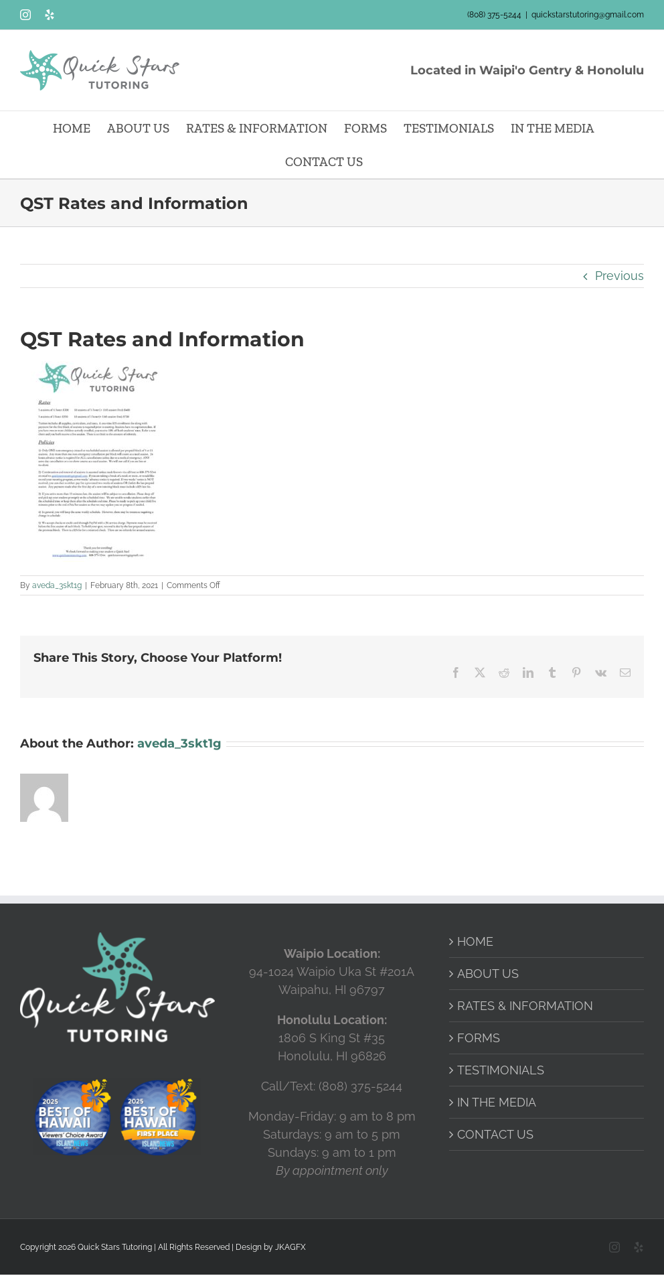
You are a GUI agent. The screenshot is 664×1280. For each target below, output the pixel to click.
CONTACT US (495, 1134)
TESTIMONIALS (500, 1070)
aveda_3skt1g (57, 585)
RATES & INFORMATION (525, 1006)
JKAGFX (290, 1247)
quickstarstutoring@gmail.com (587, 14)
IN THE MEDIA (496, 1102)
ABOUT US (488, 974)
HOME (475, 941)
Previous (619, 276)
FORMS (478, 1038)
